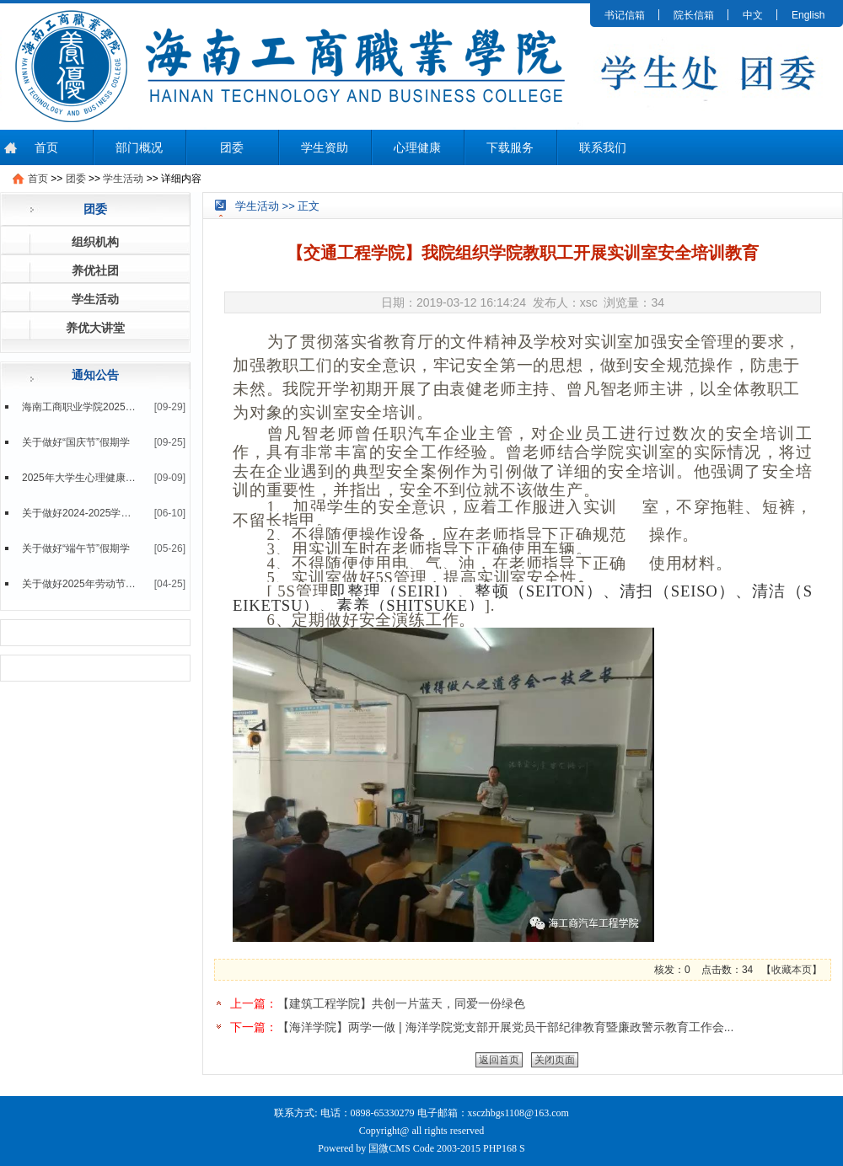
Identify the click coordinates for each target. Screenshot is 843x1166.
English (808, 15)
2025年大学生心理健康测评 (79, 478)
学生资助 (324, 147)
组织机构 (95, 242)
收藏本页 (791, 970)
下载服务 (510, 147)
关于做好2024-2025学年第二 (79, 513)
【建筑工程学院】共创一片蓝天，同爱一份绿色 (401, 1003)
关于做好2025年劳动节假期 (79, 584)
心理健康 (417, 147)
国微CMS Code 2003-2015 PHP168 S (446, 1148)
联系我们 (602, 147)
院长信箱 (694, 15)
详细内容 (181, 179)
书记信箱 (624, 15)
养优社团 (95, 270)
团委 (232, 147)
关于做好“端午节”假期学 (76, 548)
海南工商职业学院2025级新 (79, 407)
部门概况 (139, 147)
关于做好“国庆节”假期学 (76, 442)
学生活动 (123, 179)
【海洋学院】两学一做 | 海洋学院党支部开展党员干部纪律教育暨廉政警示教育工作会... (505, 1027)
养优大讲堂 (95, 327)
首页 (46, 147)
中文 (753, 15)
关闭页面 (554, 1060)
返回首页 (499, 1060)
